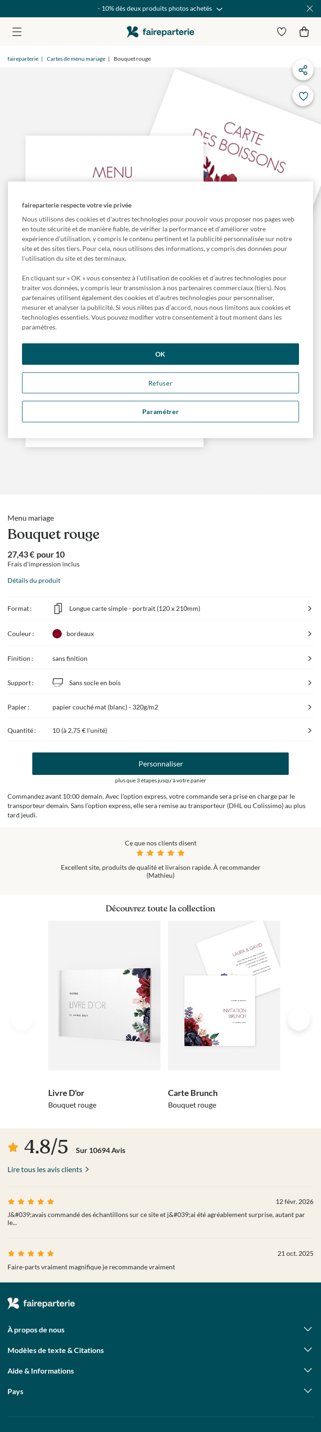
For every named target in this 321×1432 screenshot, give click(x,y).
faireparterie (160, 31)
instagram (40, 1357)
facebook (14, 1357)
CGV (14, 1398)
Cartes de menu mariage (76, 58)
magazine (65, 1357)
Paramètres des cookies (67, 1398)
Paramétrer (160, 411)
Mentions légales (212, 1398)
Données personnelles (144, 1398)
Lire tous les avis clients (44, 1025)
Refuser (160, 383)
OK (160, 354)
